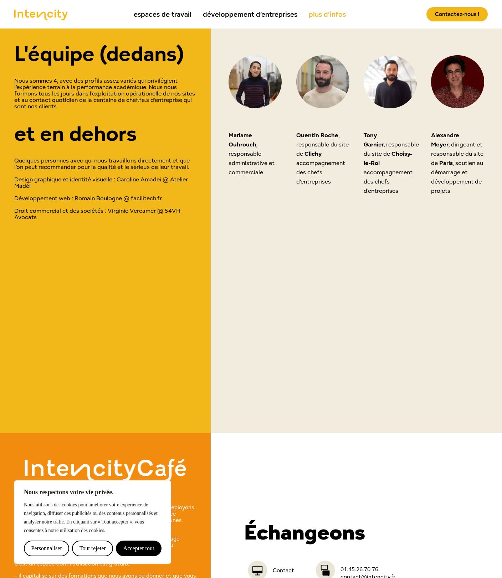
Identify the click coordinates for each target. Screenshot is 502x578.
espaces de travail (162, 14)
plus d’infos (327, 14)
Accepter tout (138, 548)
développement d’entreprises (250, 14)
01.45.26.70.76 (359, 569)
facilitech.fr (146, 198)
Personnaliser (46, 548)
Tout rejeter (93, 548)
